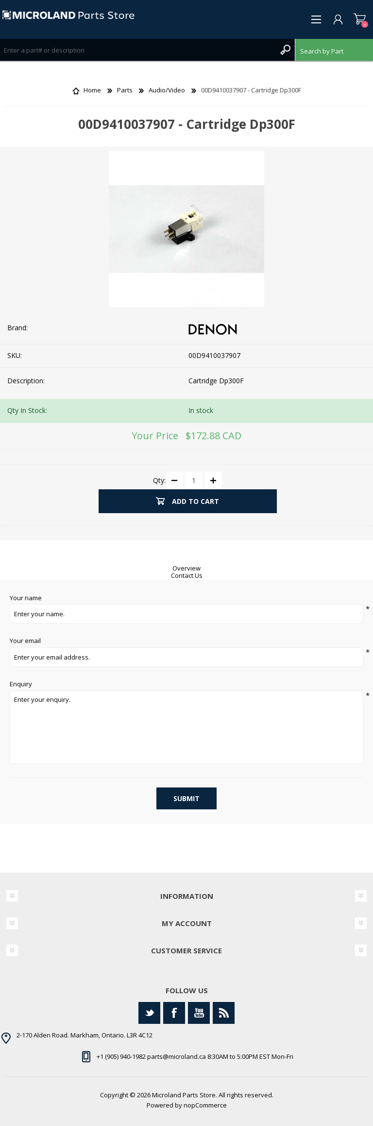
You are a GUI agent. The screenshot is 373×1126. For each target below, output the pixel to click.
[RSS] (224, 1013)
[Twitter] (149, 1013)
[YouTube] (199, 1013)
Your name (26, 598)
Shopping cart (360, 19)
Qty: (159, 479)
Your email (25, 641)
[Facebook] (174, 1013)
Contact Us (187, 575)
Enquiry (21, 684)
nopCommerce (205, 1105)
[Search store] (137, 50)
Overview (186, 568)
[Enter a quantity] (194, 480)
